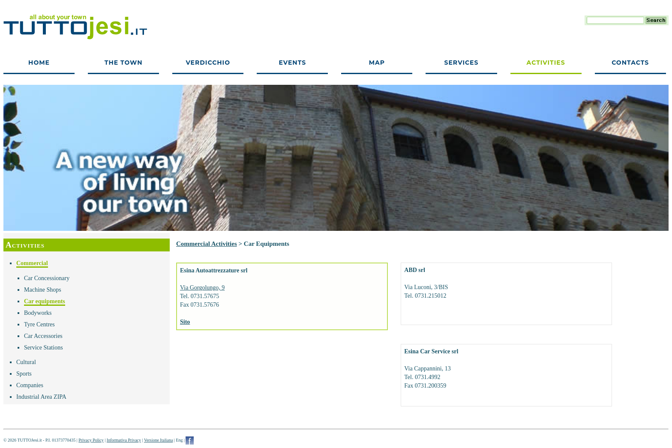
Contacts (630, 62)
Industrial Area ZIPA (41, 397)
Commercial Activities (206, 243)
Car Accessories (43, 336)
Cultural (26, 362)
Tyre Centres (39, 324)
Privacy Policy (91, 440)
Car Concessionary (46, 278)
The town (124, 62)
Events (292, 62)
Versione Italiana (158, 440)
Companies (29, 385)
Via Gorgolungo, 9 (202, 287)
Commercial (32, 263)
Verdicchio (208, 62)
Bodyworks (38, 313)
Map (377, 62)
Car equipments (44, 301)
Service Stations (43, 347)
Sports (24, 373)
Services (461, 62)
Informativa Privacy (124, 440)
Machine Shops (42, 290)
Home (39, 62)
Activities (546, 62)
